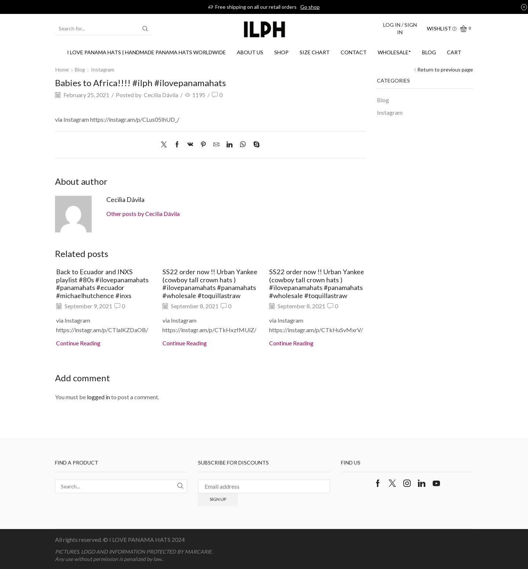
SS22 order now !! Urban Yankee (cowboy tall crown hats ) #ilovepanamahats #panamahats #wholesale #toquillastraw (209, 284)
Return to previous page (445, 69)
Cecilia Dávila (161, 94)
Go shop (310, 7)
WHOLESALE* (394, 52)
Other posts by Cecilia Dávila (143, 213)
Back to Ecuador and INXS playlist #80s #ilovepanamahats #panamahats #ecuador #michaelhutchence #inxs (102, 284)
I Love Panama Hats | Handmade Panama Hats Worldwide (146, 52)
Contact (354, 52)
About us (250, 52)
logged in (98, 396)
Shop (281, 52)
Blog (429, 52)
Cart (454, 52)
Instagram (102, 69)
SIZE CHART (315, 52)
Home (62, 69)
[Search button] (145, 28)
